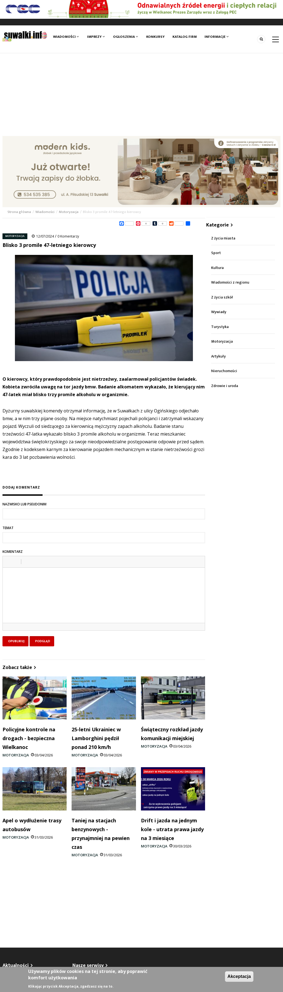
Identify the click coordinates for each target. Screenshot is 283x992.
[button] (9, 561)
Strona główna (19, 212)
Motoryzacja (68, 212)
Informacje (217, 37)
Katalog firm (185, 37)
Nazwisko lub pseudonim (24, 504)
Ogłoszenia (125, 37)
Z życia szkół (222, 297)
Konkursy (155, 37)
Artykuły (218, 356)
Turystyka (220, 327)
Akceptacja (239, 976)
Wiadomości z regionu (230, 282)
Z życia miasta (223, 238)
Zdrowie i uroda (224, 386)
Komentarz (12, 551)
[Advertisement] (141, 94)
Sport (216, 253)
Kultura (217, 268)
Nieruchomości (224, 371)
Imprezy (96, 37)
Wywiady (218, 312)
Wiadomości (66, 37)
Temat (8, 528)
